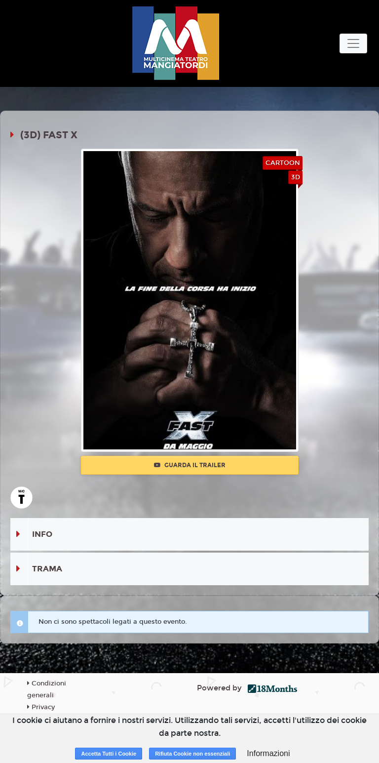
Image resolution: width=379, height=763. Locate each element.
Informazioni (268, 753)
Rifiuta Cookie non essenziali (192, 754)
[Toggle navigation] (353, 43)
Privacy (41, 707)
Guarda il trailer (190, 465)
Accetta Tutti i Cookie (108, 754)
